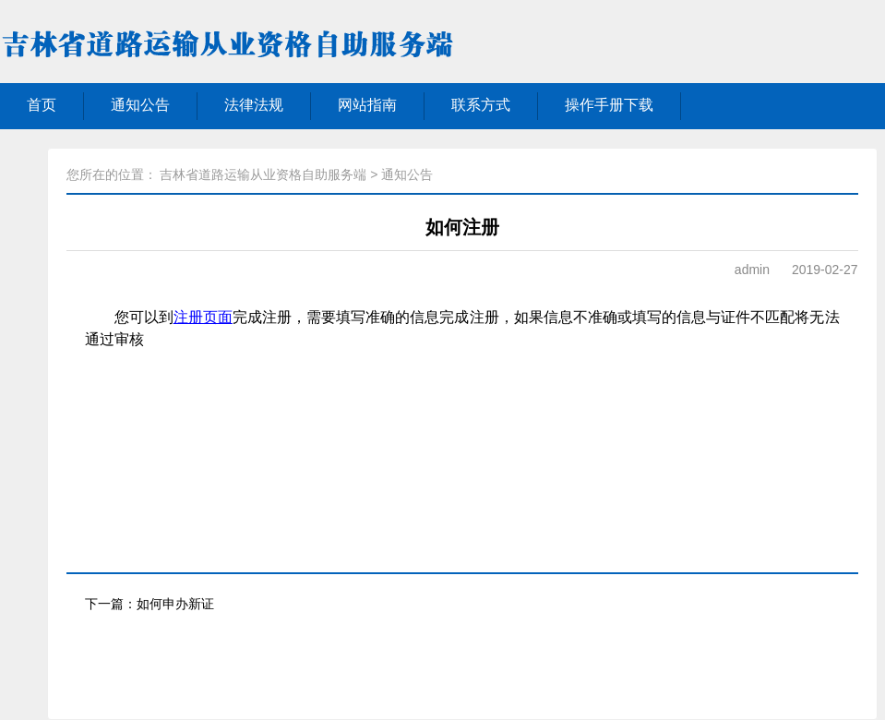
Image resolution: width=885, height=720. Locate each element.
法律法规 (253, 105)
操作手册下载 (609, 105)
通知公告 (140, 105)
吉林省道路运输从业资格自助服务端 (263, 174)
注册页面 (203, 317)
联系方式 (480, 105)
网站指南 (367, 105)
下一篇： (149, 603)
